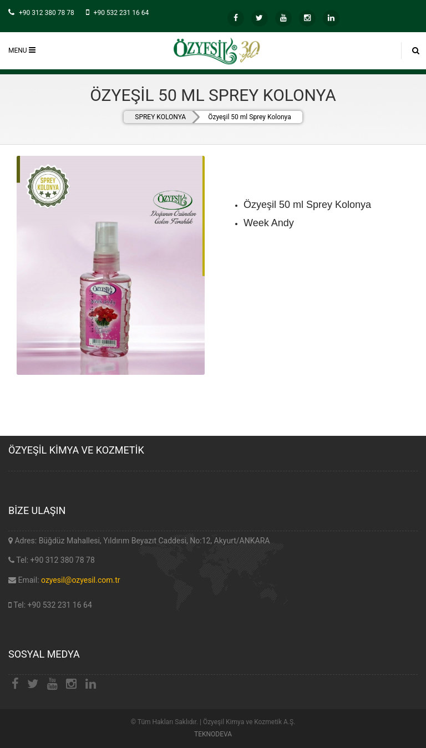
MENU (22, 50)
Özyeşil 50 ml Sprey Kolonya (249, 117)
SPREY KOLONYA (160, 117)
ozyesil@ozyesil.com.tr (80, 580)
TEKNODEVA (213, 734)
